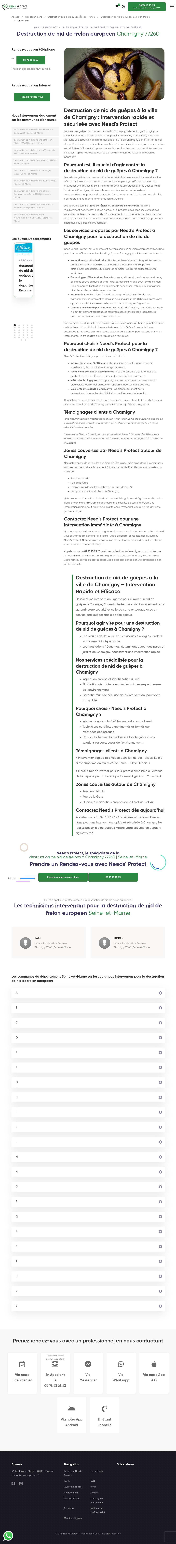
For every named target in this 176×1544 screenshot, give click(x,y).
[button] (15, 325)
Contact (94, 1493)
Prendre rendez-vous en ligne (63, 877)
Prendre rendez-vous (32, 97)
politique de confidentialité (97, 1510)
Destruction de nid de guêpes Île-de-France (71, 17)
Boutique (69, 1508)
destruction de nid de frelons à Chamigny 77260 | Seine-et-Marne (53, 945)
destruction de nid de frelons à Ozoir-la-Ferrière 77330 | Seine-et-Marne (34, 206)
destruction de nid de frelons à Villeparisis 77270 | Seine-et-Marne (34, 152)
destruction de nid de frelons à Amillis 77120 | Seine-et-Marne (35, 182)
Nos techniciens (33, 17)
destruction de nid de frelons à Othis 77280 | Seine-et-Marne (35, 162)
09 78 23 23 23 (30, 60)
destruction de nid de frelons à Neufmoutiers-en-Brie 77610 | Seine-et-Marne (33, 218)
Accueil (15, 17)
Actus (93, 1487)
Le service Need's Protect (73, 1473)
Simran (118, 938)
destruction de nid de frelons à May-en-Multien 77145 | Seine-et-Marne (33, 141)
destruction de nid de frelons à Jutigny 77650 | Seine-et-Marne (33, 172)
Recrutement (71, 1493)
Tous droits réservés (110, 1534)
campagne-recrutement (96, 1500)
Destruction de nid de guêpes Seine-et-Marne (125, 17)
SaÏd (38, 938)
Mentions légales (73, 1518)
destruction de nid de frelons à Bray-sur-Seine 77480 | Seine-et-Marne (34, 131)
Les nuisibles (96, 1471)
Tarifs (67, 1481)
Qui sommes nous (73, 1487)
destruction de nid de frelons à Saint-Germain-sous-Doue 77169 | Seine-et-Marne (32, 194)
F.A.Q (92, 1481)
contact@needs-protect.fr (25, 1475)
